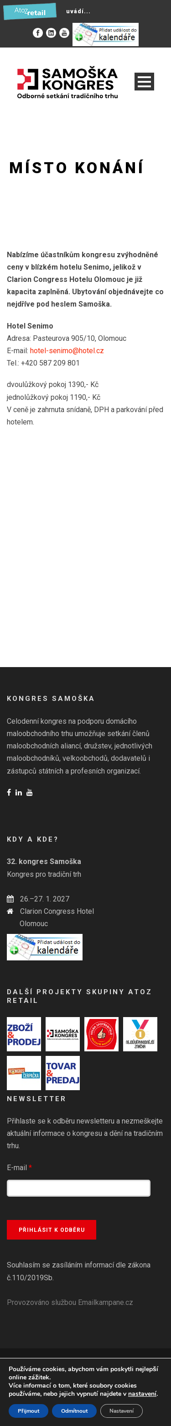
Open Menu (144, 81)
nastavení (142, 1394)
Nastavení (121, 1411)
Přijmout (28, 1411)
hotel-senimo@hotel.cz (67, 350)
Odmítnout (74, 1411)
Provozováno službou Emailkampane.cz (70, 1302)
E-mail (19, 1167)
